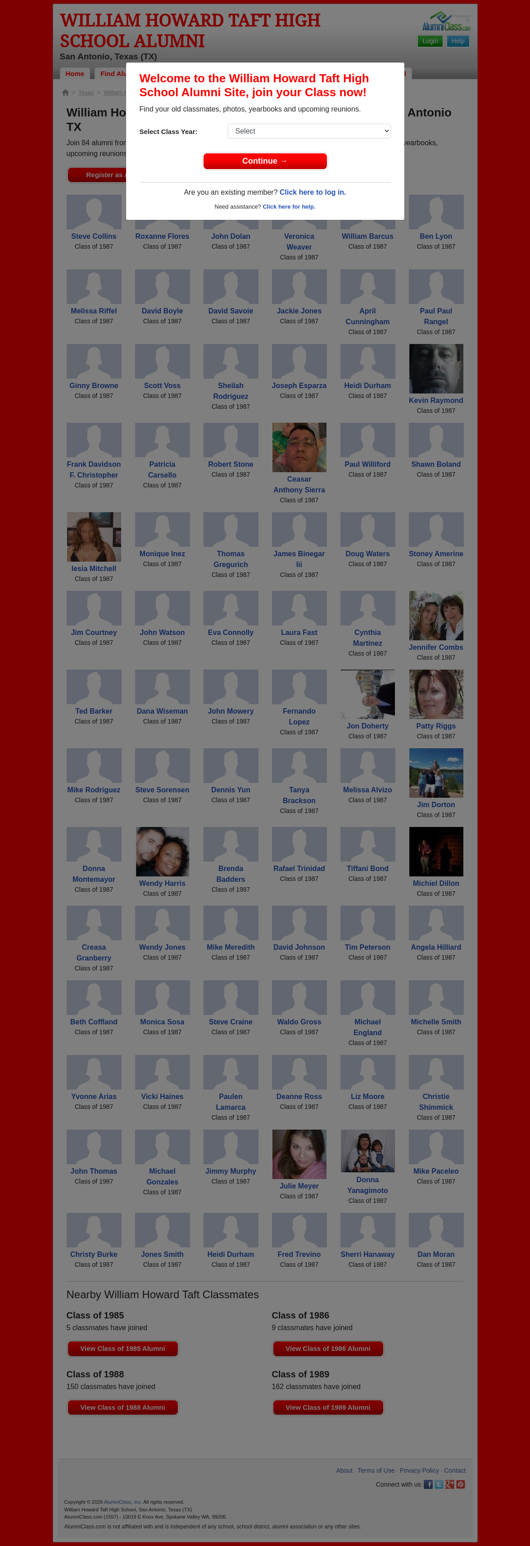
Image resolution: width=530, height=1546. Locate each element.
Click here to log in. (313, 192)
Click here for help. (289, 206)
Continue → (265, 160)
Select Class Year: (169, 131)
